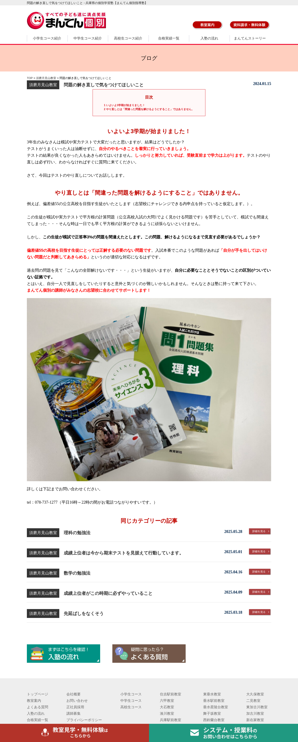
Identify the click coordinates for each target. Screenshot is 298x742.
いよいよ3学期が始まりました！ (124, 105)
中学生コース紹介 (88, 38)
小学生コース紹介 (47, 38)
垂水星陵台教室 (215, 707)
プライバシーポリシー (84, 720)
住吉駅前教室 (170, 694)
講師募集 (73, 713)
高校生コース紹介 (128, 38)
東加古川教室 (257, 707)
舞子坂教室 (212, 713)
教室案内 (34, 700)
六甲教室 (167, 700)
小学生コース (131, 694)
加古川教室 (255, 713)
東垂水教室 (212, 694)
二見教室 (253, 700)
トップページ (37, 694)
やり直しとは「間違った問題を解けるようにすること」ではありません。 (149, 109)
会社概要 (73, 694)
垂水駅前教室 (213, 700)
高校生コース (131, 707)
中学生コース (131, 700)
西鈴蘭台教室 (213, 720)
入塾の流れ (209, 38)
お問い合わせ (77, 700)
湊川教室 (167, 713)
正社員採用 (75, 707)
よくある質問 (37, 707)
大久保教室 (255, 694)
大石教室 (167, 707)
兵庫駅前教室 (170, 720)
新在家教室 (255, 720)
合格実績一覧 (168, 38)
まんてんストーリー (250, 38)
